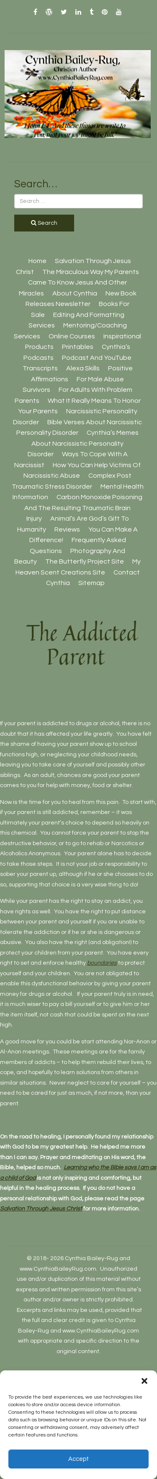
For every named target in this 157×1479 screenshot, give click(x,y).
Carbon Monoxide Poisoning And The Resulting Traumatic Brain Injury (83, 508)
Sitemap (91, 583)
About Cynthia (74, 293)
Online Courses (72, 336)
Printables (77, 346)
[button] (144, 1381)
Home (37, 261)
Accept (78, 1459)
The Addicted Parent (81, 644)
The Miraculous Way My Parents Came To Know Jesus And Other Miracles (79, 283)
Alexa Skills (83, 368)
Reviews (67, 529)
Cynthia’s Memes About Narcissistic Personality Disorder (83, 443)
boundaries (102, 963)
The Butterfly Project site (84, 561)
